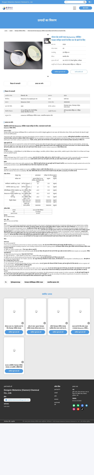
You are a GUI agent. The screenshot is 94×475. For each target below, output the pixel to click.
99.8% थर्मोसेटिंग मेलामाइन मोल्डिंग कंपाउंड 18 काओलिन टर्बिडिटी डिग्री (14, 366)
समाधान (56, 399)
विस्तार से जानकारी (15, 83)
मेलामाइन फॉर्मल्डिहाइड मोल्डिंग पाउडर (33, 282)
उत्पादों (11, 30)
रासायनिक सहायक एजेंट (53, 282)
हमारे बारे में (57, 389)
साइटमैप (13, 421)
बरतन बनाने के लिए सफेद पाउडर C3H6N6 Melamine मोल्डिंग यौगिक (80, 327)
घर (6, 30)
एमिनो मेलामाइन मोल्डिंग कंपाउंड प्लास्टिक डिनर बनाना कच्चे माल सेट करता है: (58, 327)
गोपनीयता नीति (7, 421)
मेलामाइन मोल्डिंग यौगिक (20, 30)
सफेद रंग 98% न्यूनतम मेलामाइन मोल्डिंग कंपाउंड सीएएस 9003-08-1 (36, 327)
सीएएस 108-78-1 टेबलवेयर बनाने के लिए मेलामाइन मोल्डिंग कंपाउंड (14, 327)
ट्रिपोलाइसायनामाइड (15, 282)
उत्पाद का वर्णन (39, 83)
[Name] (84, 2)
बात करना (85, 8)
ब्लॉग (55, 396)
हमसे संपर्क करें (57, 403)
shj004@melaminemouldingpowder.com (17, 400)
